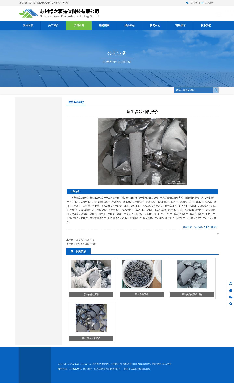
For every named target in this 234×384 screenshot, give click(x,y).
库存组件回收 (25, 117)
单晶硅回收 (21, 164)
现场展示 (180, 25)
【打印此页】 (212, 227)
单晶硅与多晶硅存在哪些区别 (32, 221)
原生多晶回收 (69, 90)
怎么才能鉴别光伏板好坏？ (30, 251)
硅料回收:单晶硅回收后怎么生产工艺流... (37, 246)
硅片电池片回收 (24, 179)
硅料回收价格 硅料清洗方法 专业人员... (36, 236)
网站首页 (28, 25)
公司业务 (79, 25)
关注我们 (193, 3)
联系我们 (208, 3)
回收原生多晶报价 (85, 240)
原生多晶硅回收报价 (86, 244)
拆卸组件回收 (25, 130)
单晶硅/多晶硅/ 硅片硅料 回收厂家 (34, 261)
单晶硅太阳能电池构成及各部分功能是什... (38, 216)
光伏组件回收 (25, 142)
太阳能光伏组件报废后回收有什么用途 (36, 231)
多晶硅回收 (21, 157)
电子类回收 (21, 187)
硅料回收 (20, 194)
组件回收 (129, 25)
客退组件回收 (25, 123)
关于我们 (53, 25)
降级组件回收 (25, 136)
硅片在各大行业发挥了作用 (30, 256)
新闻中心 (155, 25)
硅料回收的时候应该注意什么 (32, 241)
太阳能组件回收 (24, 149)
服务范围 (104, 25)
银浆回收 (20, 202)
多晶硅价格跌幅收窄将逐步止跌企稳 (35, 226)
